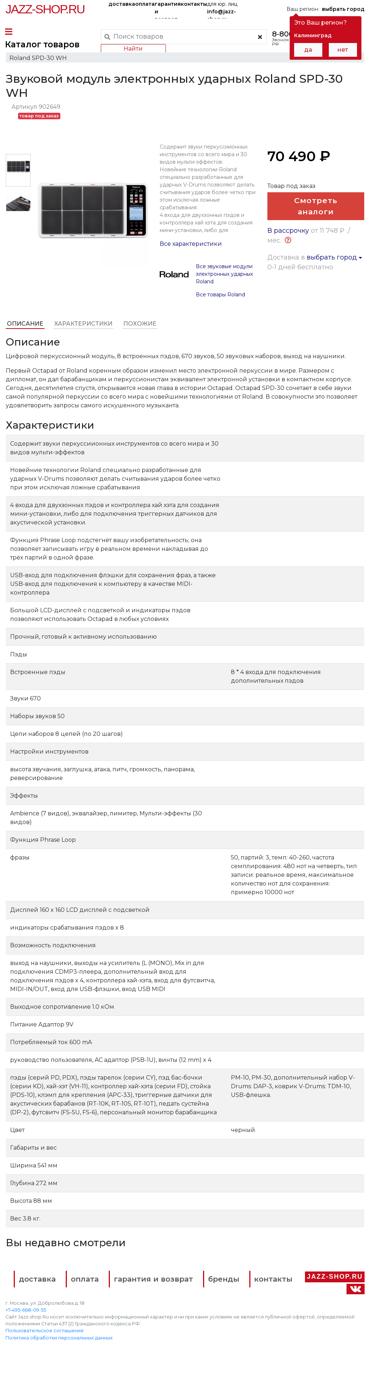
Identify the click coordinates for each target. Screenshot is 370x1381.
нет (342, 49)
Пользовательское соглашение (44, 1349)
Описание (25, 330)
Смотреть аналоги (316, 214)
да (308, 49)
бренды (255, 1285)
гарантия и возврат (168, 9)
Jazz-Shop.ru (45, 9)
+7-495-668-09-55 (25, 1328)
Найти (132, 48)
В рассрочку (288, 250)
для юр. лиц (222, 9)
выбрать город (334, 277)
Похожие (139, 330)
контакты (194, 4)
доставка (121, 4)
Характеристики (83, 330)
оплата (145, 4)
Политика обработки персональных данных (59, 1356)
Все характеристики (191, 250)
